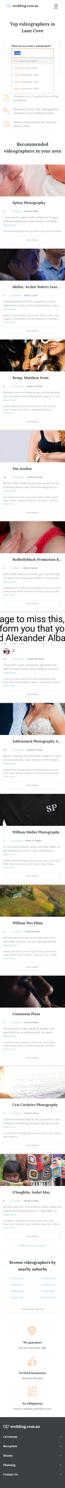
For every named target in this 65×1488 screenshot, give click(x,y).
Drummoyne (47, 1297)
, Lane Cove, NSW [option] (25, 67)
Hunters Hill (48, 1278)
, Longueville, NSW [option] (26, 81)
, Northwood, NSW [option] (26, 74)
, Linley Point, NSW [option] (26, 88)
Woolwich (17, 1284)
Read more (9, 225)
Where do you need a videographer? (31, 45)
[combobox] (32, 53)
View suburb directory (32, 1309)
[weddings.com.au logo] (22, 5)
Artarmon (17, 1278)
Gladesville (17, 1297)
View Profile (33, 240)
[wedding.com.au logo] (21, 1428)
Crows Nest (48, 1291)
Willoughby (17, 1291)
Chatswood (48, 1284)
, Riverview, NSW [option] (25, 61)
